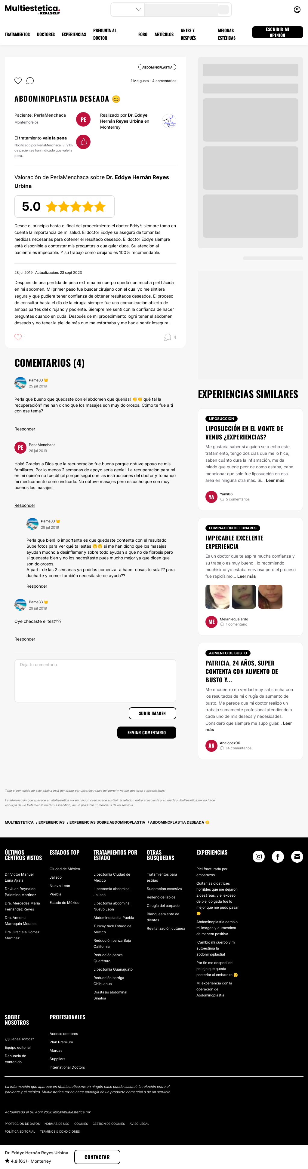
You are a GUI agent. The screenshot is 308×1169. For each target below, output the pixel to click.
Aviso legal (139, 1123)
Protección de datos (22, 1123)
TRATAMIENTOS (17, 34)
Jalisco (56, 877)
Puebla (55, 894)
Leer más (275, 480)
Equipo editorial (18, 1047)
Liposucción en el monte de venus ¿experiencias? (244, 432)
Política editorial (20, 1131)
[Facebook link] (278, 858)
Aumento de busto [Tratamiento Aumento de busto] (228, 653)
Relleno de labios (161, 897)
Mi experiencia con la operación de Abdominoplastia (214, 989)
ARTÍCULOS (164, 34)
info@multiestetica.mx (71, 1112)
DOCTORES (46, 34)
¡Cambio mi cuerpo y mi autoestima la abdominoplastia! (216, 948)
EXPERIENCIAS (74, 34)
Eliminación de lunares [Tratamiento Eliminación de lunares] (233, 528)
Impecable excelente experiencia (234, 542)
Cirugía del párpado (163, 905)
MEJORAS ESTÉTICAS (227, 34)
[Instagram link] (259, 858)
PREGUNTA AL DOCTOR (104, 34)
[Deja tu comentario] (95, 680)
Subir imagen (152, 713)
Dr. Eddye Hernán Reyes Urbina (36, 1152)
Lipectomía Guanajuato (113, 969)
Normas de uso (57, 1123)
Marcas (56, 1050)
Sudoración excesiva (164, 888)
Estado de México (64, 902)
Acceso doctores (64, 1033)
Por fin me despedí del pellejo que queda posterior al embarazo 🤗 (217, 968)
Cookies (81, 1123)
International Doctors (67, 1067)
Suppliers (57, 1059)
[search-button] (223, 9)
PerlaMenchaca (50, 115)
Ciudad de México (65, 869)
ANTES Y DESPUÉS (188, 34)
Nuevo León (60, 885)
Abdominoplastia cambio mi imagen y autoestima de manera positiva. (217, 928)
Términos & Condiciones (60, 1131)
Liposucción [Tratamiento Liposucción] (221, 418)
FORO (142, 34)
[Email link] (297, 857)
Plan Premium (61, 1042)
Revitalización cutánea (166, 928)
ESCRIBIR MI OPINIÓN (277, 32)
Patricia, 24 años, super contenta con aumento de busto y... (241, 671)
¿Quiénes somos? (19, 1039)
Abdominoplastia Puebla (114, 917)
